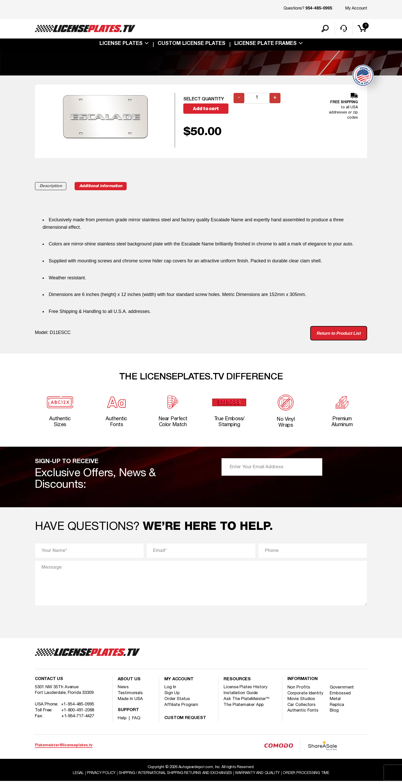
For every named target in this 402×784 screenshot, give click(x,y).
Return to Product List (337, 334)
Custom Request (185, 721)
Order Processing (310, 776)
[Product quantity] (257, 99)
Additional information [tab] (103, 187)
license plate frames (265, 44)
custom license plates (191, 44)
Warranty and (260, 776)
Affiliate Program (181, 708)
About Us (129, 682)
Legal (74, 776)
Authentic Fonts (303, 714)
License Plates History (246, 690)
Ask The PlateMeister (247, 702)
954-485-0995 (318, 9)
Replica (337, 708)
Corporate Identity (305, 696)
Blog (334, 714)
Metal (335, 702)
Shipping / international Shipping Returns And (175, 776)
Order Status (177, 702)
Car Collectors (301, 708)
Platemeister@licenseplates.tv (64, 748)
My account (179, 682)
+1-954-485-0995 (77, 708)
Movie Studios (301, 702)
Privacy (97, 776)
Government (342, 690)
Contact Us (49, 682)
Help (122, 721)
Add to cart (206, 109)
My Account (356, 8)
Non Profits (298, 690)
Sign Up (172, 696)
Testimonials (130, 696)
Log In (170, 690)
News (123, 690)
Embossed (340, 696)
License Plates (121, 44)
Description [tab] (51, 187)
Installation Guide (241, 696)
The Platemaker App (244, 708)
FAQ (136, 721)
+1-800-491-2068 (78, 714)
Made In (131, 702)
